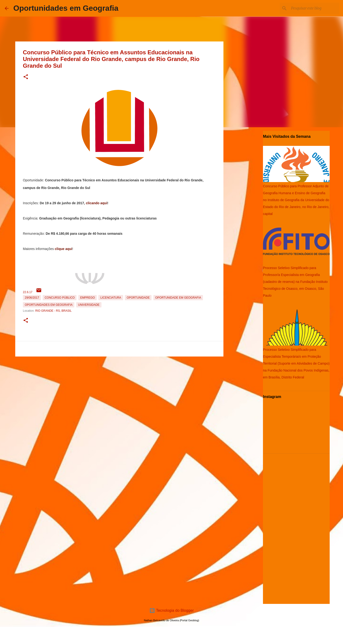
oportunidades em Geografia (48, 304)
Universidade (89, 304)
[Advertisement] (119, 391)
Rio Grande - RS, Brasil (53, 310)
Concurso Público (60, 297)
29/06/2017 (32, 297)
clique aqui (63, 249)
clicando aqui (96, 203)
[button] (26, 77)
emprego (87, 297)
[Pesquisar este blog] (314, 8)
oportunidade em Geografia (178, 297)
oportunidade (138, 297)
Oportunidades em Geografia (65, 8)
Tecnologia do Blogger (171, 610)
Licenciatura (110, 297)
